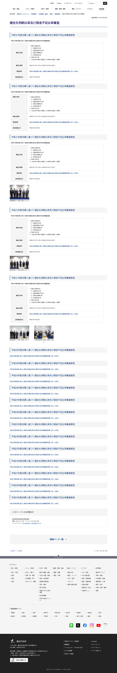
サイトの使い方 (96, 650)
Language (94, 641)
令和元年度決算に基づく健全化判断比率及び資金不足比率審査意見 (43, 350)
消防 (12, 575)
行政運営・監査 (43, 14)
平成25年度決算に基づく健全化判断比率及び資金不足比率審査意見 (43, 424)
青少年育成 (43, 587)
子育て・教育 (43, 568)
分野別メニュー (86, 590)
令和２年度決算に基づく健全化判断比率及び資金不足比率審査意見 (43, 278)
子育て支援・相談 (45, 575)
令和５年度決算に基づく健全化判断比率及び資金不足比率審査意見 (43, 86)
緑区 (89, 616)
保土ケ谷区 (80, 616)
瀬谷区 (13, 616)
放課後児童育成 (44, 581)
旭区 (23, 612)
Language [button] (59, 3)
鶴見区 (35, 616)
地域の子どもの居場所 (45, 591)
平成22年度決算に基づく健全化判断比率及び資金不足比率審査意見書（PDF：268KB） (34, 466)
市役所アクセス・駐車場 (71, 641)
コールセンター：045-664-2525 (73, 647)
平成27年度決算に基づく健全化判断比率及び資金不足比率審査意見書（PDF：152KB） (34, 405)
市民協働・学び (30, 578)
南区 (100, 616)
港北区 (90, 612)
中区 (56, 616)
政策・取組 (99, 575)
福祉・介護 (57, 575)
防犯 (12, 581)
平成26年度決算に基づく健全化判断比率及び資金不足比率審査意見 (43, 412)
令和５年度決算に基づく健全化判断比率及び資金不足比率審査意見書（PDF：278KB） (54, 122)
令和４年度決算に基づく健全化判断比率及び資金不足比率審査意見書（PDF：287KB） (54, 173)
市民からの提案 (68, 653)
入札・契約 (85, 572)
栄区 (100, 612)
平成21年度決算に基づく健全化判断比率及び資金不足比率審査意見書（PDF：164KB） (34, 479)
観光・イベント (72, 568)
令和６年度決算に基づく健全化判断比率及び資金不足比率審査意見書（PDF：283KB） (54, 71)
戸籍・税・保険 (30, 575)
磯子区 (46, 612)
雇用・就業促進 (86, 581)
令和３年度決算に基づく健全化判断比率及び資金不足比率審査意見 (43, 210)
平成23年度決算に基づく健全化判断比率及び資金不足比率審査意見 (43, 449)
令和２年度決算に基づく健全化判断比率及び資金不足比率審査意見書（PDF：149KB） (54, 313)
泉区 (34, 612)
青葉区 (13, 612)
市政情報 (33, 14)
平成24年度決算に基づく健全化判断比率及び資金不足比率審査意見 (43, 436)
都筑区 (24, 616)
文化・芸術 (71, 578)
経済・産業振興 (86, 578)
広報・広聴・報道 (101, 587)
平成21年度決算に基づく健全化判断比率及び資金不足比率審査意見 (43, 473)
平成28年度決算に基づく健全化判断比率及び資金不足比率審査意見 (43, 388)
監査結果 (57, 14)
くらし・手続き (29, 568)
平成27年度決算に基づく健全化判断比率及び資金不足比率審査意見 (43, 400)
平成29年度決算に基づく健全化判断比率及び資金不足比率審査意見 (43, 375)
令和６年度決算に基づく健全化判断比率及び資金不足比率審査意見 (43, 35)
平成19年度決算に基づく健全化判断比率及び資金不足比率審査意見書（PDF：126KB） (34, 503)
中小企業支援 (86, 575)
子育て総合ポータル (45, 599)
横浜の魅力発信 (72, 584)
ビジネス (84, 568)
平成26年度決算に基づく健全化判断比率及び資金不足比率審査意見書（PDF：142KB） (34, 418)
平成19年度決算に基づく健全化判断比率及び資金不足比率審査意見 (43, 497)
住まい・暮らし (30, 572)
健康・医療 (57, 572)
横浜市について (100, 572)
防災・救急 (14, 568)
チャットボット (79, 3)
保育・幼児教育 (44, 578)
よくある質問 (68, 650)
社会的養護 (43, 595)
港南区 (79, 612)
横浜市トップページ (23, 14)
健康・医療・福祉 (58, 568)
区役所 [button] (52, 3)
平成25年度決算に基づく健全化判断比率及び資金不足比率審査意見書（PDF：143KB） (34, 430)
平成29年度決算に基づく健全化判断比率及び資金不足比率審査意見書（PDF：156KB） (34, 381)
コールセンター (68, 3)
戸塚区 (46, 616)
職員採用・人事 (100, 581)
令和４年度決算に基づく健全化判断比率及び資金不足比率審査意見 (43, 137)
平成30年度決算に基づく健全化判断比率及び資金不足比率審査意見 (43, 363)
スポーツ (70, 581)
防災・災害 (14, 572)
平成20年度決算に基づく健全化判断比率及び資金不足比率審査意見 (43, 485)
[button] (58, 539)
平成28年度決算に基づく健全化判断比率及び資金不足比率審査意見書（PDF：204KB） (34, 393)
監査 (51, 14)
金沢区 (68, 612)
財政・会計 (99, 584)
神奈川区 (57, 612)
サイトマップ (95, 644)
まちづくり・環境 (30, 581)
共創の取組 (85, 584)
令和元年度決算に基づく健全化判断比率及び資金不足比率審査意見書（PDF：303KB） (34, 356)
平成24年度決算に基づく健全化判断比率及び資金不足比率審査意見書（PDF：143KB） (34, 442)
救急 (12, 578)
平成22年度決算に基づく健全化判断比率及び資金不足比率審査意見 (43, 461)
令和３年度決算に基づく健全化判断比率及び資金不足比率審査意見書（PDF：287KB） (54, 246)
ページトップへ (58, 557)
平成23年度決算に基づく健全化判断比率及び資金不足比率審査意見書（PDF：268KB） (34, 454)
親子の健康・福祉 (45, 572)
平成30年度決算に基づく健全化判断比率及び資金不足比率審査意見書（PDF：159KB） (34, 369)
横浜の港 (70, 572)
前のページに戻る (17, 551)
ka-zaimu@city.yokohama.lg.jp (32, 523)
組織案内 (67, 644)
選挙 (97, 590)
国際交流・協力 (86, 587)
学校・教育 (43, 584)
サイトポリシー (96, 647)
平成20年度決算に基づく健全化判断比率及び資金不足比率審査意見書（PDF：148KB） (34, 491)
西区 (67, 616)
